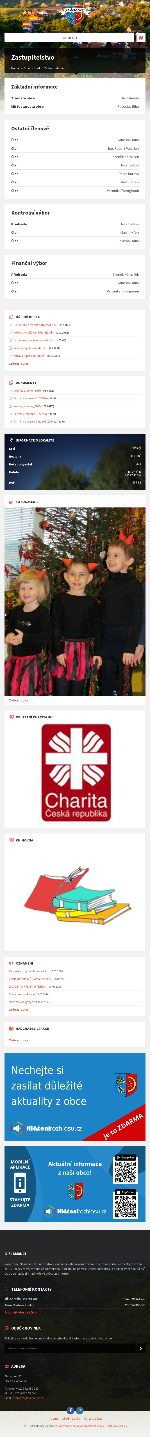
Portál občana (93, 1418)
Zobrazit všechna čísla (21, 1312)
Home (15, 68)
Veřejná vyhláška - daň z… (31, 348)
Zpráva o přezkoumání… (30, 356)
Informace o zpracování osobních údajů (81, 1426)
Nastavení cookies (116, 1426)
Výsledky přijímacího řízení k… (29, 971)
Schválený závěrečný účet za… (34, 340)
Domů (55, 1418)
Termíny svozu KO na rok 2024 (34, 421)
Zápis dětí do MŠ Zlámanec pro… (31, 979)
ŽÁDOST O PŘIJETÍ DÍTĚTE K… (28, 986)
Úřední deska (71, 1418)
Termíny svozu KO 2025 (29, 414)
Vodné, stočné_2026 (27, 390)
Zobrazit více (19, 364)
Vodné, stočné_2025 (27, 406)
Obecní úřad (31, 68)
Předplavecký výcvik (23, 1002)
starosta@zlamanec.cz (28, 1398)
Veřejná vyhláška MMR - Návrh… (35, 332)
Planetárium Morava (22, 994)
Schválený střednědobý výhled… (36, 325)
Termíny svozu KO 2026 (29, 398)
